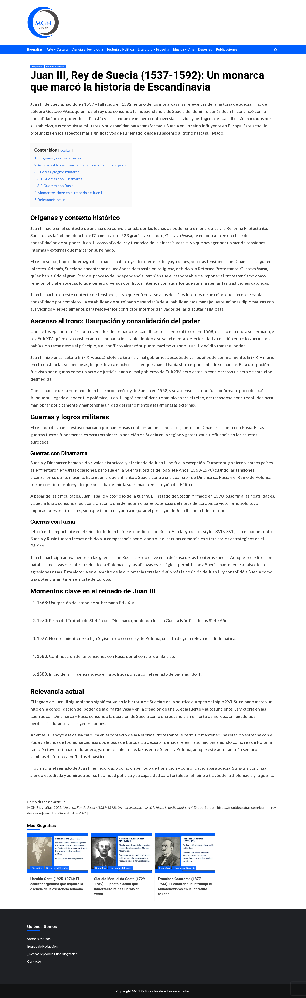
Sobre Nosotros (39, 939)
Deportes (205, 49)
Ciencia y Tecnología (87, 49)
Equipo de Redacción (42, 946)
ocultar (65, 150)
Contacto (34, 961)
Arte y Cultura (57, 49)
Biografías (35, 49)
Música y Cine (183, 49)
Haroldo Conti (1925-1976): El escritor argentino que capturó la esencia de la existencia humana (56, 884)
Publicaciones (226, 49)
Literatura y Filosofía (153, 49)
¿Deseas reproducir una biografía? (52, 954)
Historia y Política (120, 49)
